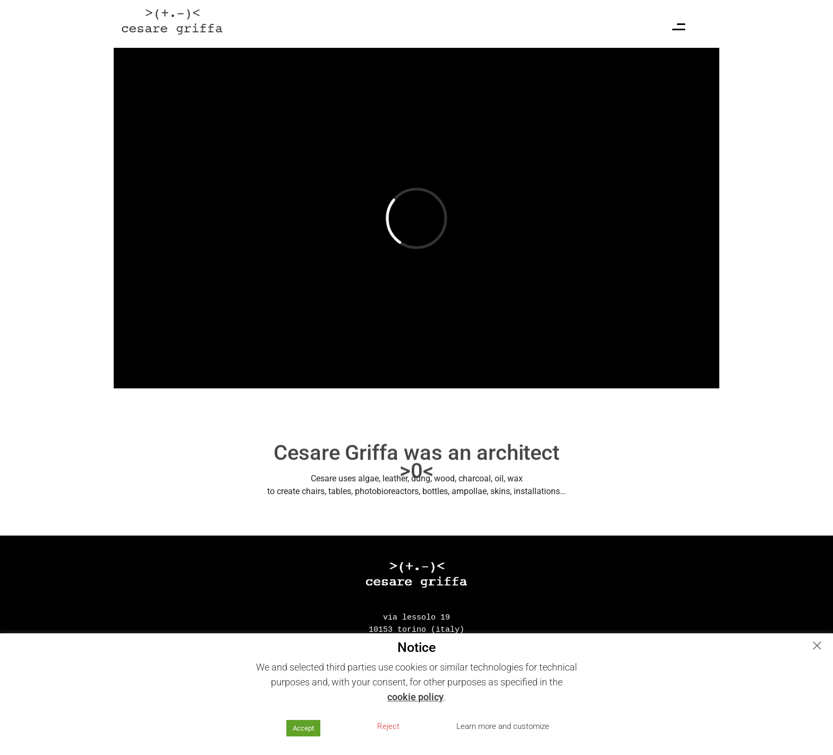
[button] (817, 646)
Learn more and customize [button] (502, 726)
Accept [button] (303, 728)
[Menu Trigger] (678, 29)
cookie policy (415, 696)
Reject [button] (388, 726)
